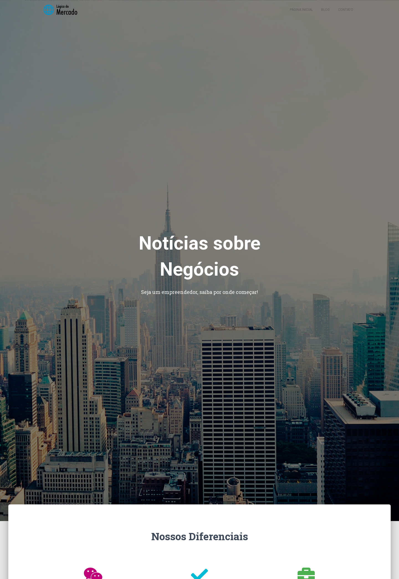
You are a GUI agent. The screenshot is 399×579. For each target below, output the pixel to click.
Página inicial (301, 14)
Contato (345, 14)
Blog (325, 14)
